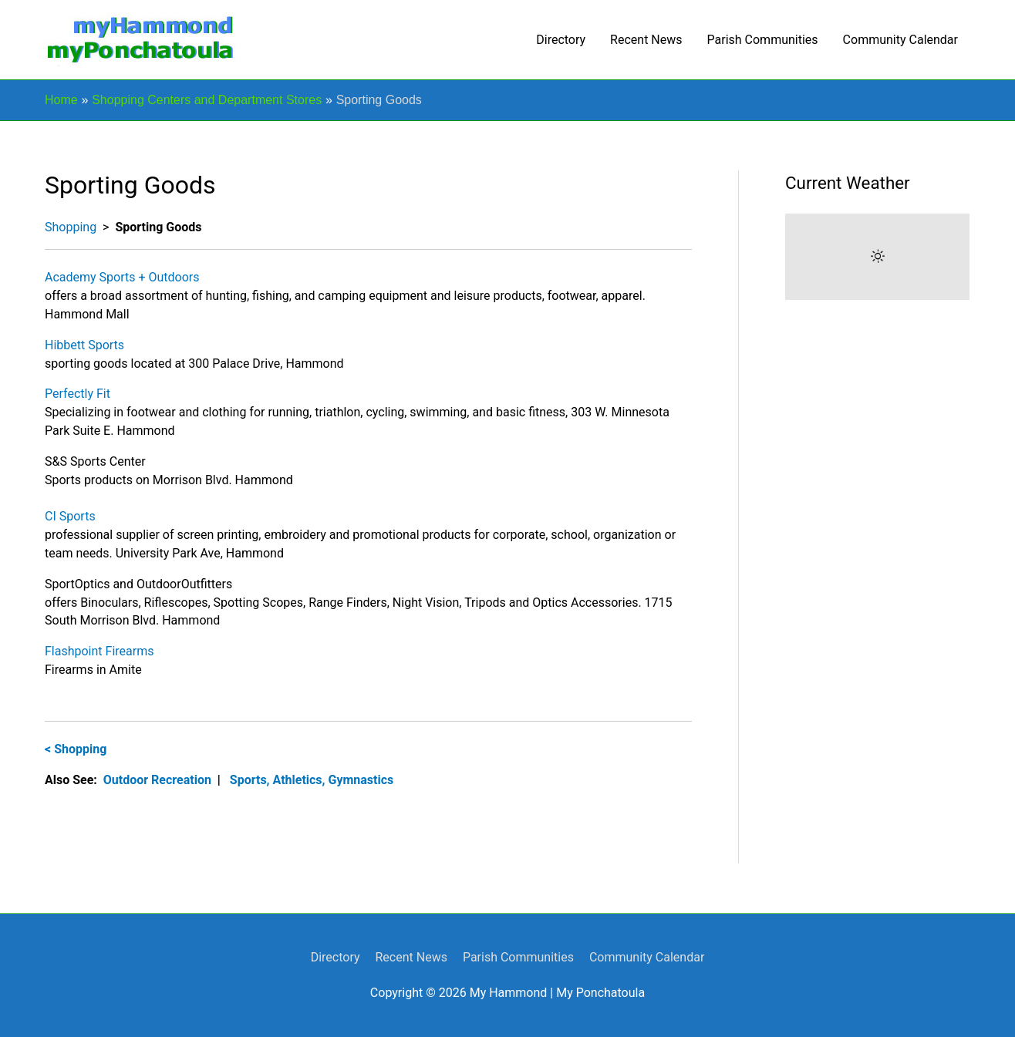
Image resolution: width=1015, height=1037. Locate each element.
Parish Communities (762, 39)
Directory (560, 39)
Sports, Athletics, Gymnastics (311, 780)
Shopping (70, 227)
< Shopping (75, 749)
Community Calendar (900, 39)
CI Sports (70, 516)
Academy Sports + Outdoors (122, 277)
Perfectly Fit (77, 393)
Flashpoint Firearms (99, 651)
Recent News (646, 39)
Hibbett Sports (84, 345)
